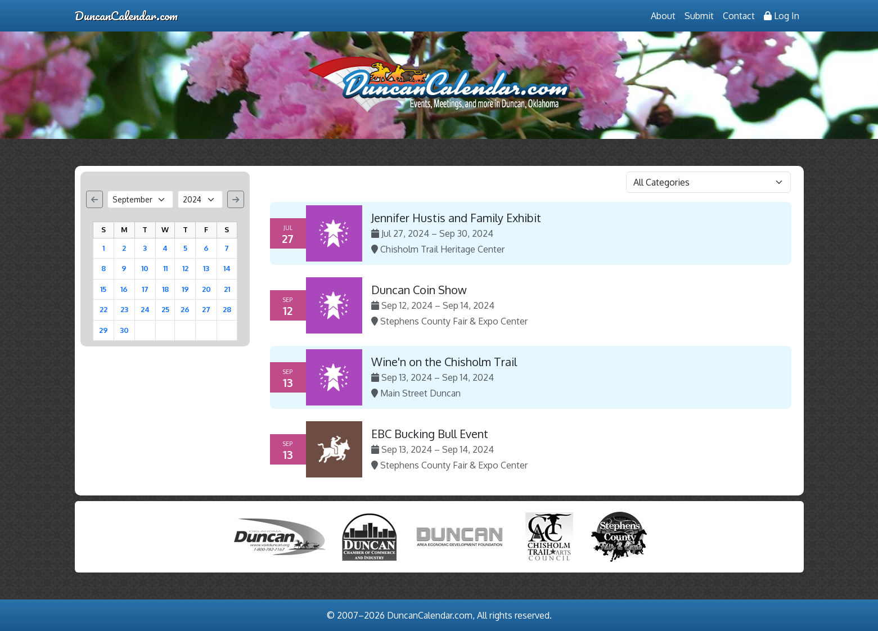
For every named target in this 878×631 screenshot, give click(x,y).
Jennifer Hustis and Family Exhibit (456, 217)
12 (185, 268)
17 (145, 289)
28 (227, 309)
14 (227, 268)
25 (165, 309)
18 (165, 289)
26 (185, 309)
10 (144, 268)
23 (124, 309)
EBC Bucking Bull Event (429, 433)
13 (206, 268)
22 (103, 309)
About (663, 15)
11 (165, 268)
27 (206, 309)
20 (206, 289)
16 (124, 289)
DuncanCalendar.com (126, 15)
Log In (781, 15)
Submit (699, 15)
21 (227, 289)
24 (145, 309)
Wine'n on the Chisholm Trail (444, 361)
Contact (739, 15)
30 (124, 330)
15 (103, 289)
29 (103, 330)
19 (185, 289)
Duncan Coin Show (419, 289)
